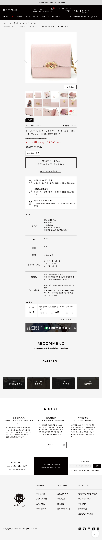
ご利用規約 (82, 504)
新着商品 (6, 16)
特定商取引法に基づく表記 (87, 494)
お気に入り (61, 499)
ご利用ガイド (45, 16)
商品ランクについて (70, 319)
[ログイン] (47, 10)
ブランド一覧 (62, 485)
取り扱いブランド (20, 23)
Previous (25, 60)
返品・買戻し (56, 16)
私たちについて (84, 485)
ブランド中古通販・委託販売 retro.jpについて (83, 17)
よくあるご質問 (41, 499)
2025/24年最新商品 (14, 383)
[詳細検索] (35, 10)
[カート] (52, 10)
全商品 (19, 16)
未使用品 (88, 383)
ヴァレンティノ (33, 23)
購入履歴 (60, 504)
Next (76, 60)
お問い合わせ (41, 509)
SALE (13, 16)
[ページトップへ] (95, 534)
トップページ (7, 23)
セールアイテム (63, 383)
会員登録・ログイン (64, 494)
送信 (97, 466)
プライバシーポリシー (85, 499)
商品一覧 (40, 485)
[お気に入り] (41, 10)
